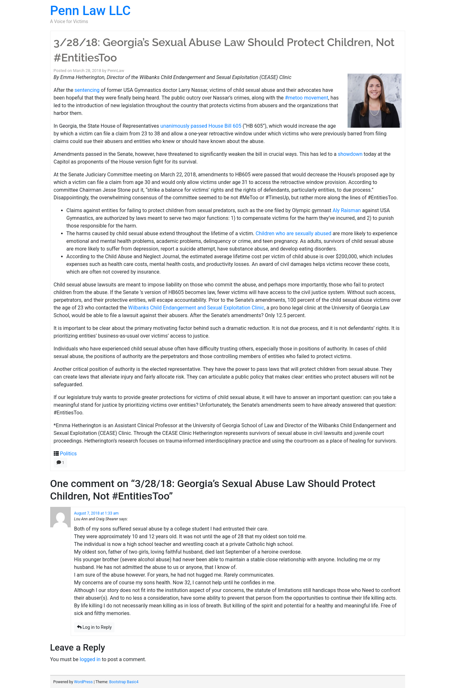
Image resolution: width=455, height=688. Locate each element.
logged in (90, 659)
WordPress (83, 682)
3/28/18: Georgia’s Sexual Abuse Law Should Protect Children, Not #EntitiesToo (224, 50)
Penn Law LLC (90, 10)
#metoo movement (306, 98)
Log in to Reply (94, 627)
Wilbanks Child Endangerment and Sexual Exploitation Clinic (196, 308)
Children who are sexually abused (293, 233)
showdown (350, 154)
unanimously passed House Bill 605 (201, 126)
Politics (68, 454)
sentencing (87, 90)
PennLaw (115, 70)
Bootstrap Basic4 (123, 682)
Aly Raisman (347, 210)
